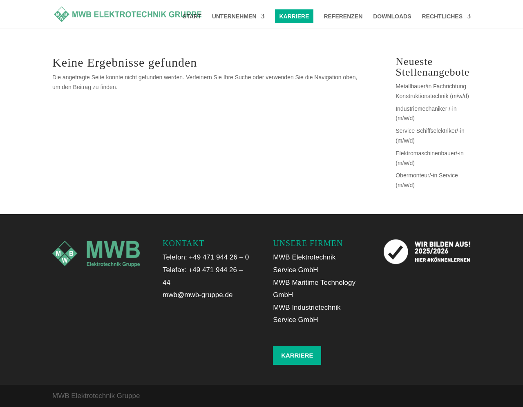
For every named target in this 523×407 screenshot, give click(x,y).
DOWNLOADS (392, 16)
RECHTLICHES (442, 16)
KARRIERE (294, 16)
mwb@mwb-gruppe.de (197, 295)
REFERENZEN (343, 16)
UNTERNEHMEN (234, 16)
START (192, 16)
